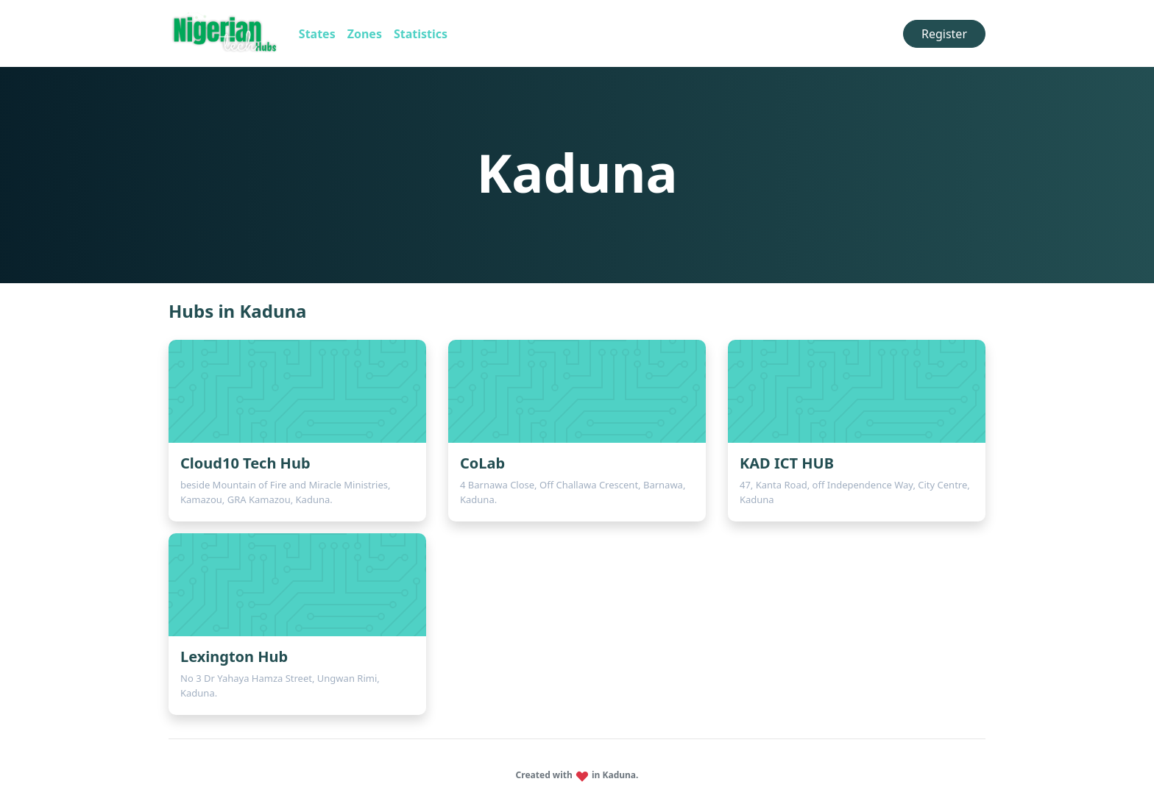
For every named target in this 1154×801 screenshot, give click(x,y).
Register (944, 34)
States (317, 34)
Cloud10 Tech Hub (245, 463)
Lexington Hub (234, 656)
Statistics (420, 34)
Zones (364, 34)
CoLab (482, 463)
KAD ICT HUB (787, 463)
